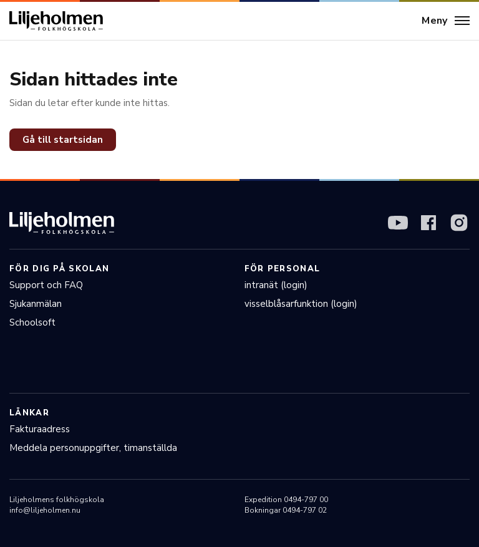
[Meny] (446, 21)
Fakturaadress (39, 429)
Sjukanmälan (35, 304)
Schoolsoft (32, 322)
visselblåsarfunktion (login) (300, 304)
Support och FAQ (46, 285)
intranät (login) (275, 285)
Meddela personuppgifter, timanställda (93, 448)
